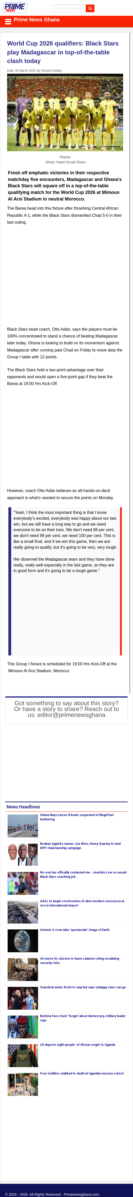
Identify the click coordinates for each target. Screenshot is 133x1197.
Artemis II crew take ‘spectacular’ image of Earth (74, 930)
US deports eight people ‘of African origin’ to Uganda (77, 1045)
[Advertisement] (65, 279)
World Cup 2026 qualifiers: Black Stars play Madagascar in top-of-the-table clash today (63, 52)
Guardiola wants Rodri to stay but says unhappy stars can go (83, 987)
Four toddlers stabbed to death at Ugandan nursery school (82, 1073)
